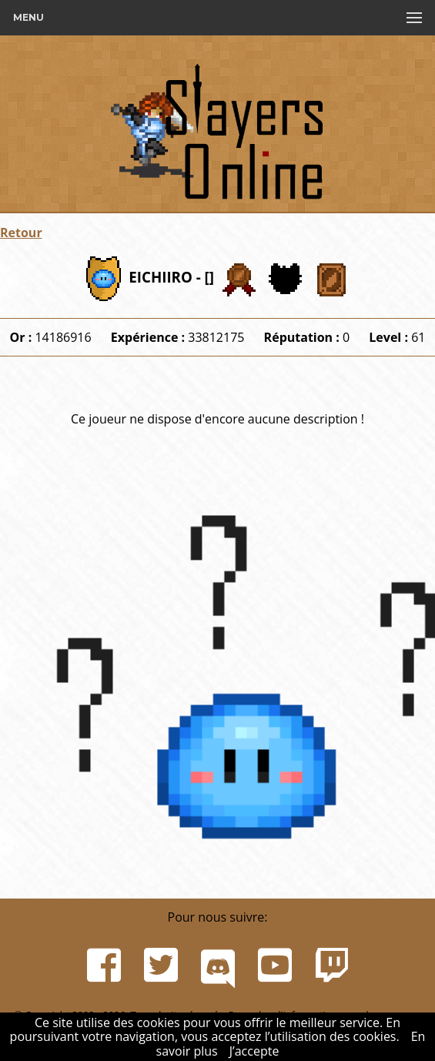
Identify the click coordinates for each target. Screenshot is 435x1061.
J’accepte (254, 1051)
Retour (21, 232)
